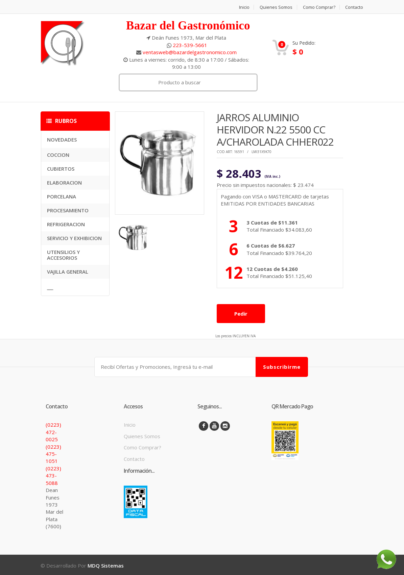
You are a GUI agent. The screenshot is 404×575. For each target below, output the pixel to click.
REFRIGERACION (66, 224)
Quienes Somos (275, 7)
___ (50, 287)
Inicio (243, 7)
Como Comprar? (318, 7)
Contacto (354, 7)
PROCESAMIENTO (68, 210)
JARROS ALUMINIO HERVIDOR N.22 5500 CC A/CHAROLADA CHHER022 (275, 129)
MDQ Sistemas (106, 564)
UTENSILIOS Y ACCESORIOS (63, 255)
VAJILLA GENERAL (67, 271)
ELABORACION (64, 182)
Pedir (240, 313)
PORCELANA (61, 196)
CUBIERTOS (60, 168)
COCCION (58, 154)
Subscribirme (282, 365)
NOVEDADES (62, 139)
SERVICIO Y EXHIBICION (74, 238)
